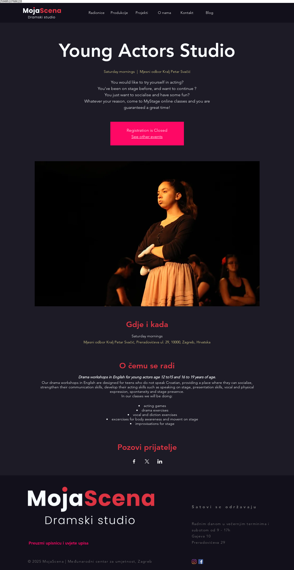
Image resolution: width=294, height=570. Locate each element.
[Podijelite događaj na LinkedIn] (159, 461)
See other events (147, 136)
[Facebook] (200, 561)
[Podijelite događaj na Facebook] (134, 461)
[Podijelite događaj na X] (147, 461)
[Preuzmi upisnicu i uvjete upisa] (59, 543)
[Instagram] (194, 561)
